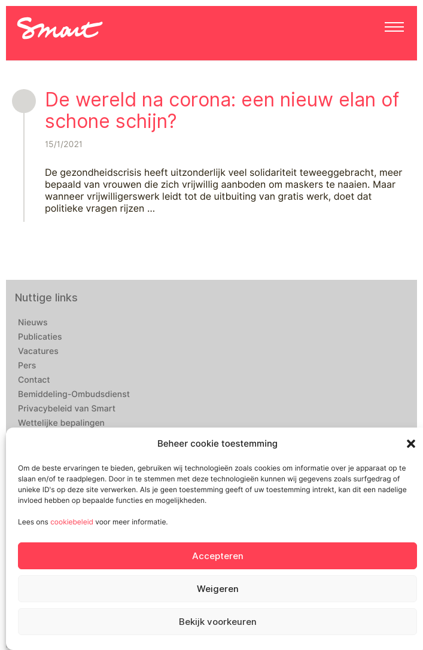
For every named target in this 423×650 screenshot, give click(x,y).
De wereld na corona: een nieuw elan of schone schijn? (222, 110)
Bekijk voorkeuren (218, 622)
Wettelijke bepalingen (61, 423)
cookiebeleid (71, 521)
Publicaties (40, 337)
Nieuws (33, 323)
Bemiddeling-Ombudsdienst (74, 394)
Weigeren (218, 589)
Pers (27, 366)
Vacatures (38, 351)
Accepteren (218, 556)
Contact (34, 380)
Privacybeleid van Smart (66, 409)
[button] (411, 444)
